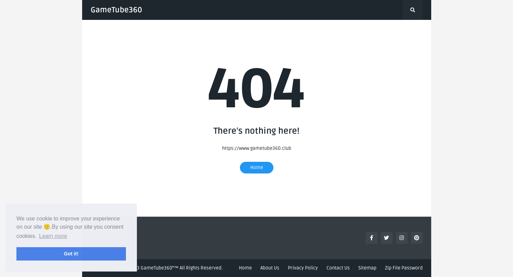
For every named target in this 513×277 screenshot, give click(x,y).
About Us (269, 268)
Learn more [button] (53, 236)
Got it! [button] (71, 253)
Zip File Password (404, 268)
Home (256, 167)
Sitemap (367, 268)
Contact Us (338, 268)
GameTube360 (116, 9)
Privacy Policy (303, 268)
